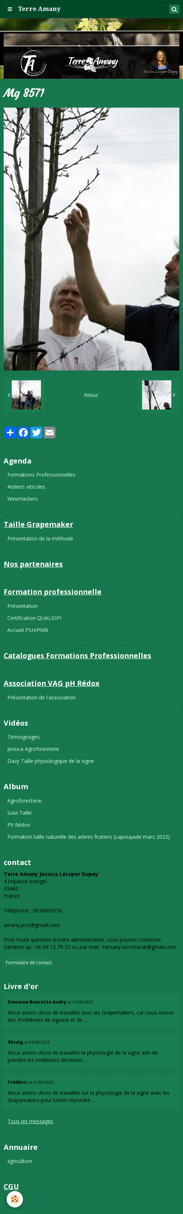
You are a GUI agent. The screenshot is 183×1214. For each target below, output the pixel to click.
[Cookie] (15, 1199)
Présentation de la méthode (40, 538)
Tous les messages (30, 1121)
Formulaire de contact (29, 962)
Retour (91, 395)
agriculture (19, 1160)
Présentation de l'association (41, 697)
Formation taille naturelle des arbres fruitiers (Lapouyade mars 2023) (88, 836)
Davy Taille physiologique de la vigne (50, 760)
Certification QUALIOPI (34, 617)
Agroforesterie (24, 800)
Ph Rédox (18, 824)
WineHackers (22, 498)
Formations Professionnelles (41, 474)
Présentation (22, 605)
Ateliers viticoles (26, 486)
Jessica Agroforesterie (33, 748)
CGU (12, 1200)
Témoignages (23, 736)
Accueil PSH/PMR (27, 630)
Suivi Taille (19, 812)
